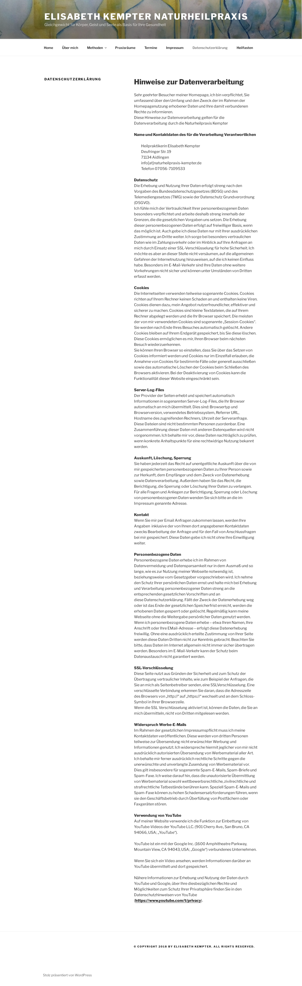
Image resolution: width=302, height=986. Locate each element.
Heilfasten (245, 48)
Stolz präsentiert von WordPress (67, 975)
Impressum (175, 48)
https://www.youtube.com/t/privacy (168, 900)
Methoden (97, 48)
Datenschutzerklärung (210, 48)
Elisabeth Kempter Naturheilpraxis (146, 16)
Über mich (70, 48)
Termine (150, 48)
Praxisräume (125, 48)
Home (48, 48)
